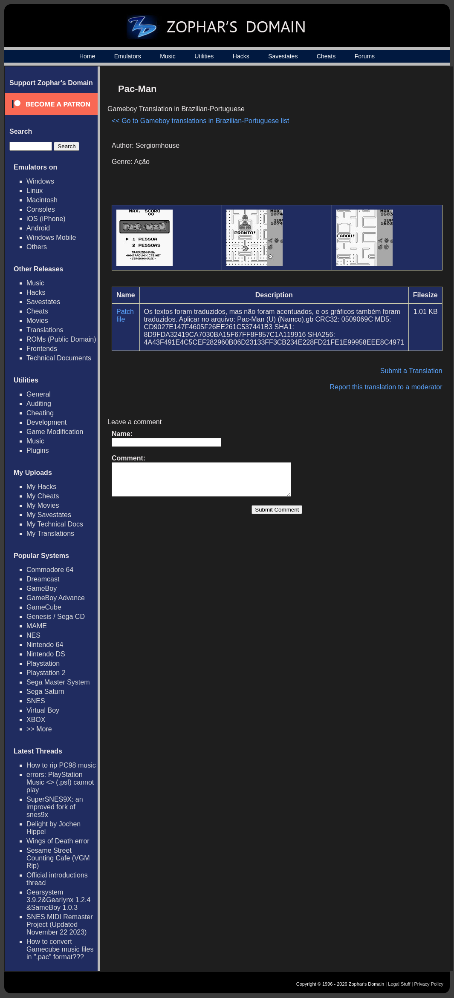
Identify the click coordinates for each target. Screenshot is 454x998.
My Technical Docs (54, 524)
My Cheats (42, 496)
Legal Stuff (399, 983)
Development (46, 422)
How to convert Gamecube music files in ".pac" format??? (59, 949)
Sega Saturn (45, 691)
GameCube (43, 607)
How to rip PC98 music (61, 765)
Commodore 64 (49, 569)
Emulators (127, 56)
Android (38, 228)
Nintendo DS (45, 654)
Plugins (37, 450)
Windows (40, 181)
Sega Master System (58, 682)
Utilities (204, 56)
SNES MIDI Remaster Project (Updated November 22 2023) (59, 924)
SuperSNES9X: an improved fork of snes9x (54, 807)
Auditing (38, 403)
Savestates (283, 56)
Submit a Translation (411, 370)
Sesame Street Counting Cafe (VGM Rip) (58, 858)
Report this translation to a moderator (386, 387)
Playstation (43, 663)
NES (33, 635)
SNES (35, 701)
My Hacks (41, 486)
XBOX (35, 719)
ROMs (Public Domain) (61, 339)
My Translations (50, 533)
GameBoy (41, 588)
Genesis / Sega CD (55, 616)
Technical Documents (58, 358)
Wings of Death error (58, 841)
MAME (36, 626)
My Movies (42, 505)
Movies (37, 320)
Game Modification (54, 431)
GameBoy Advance (55, 597)
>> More (39, 729)
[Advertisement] (370, 139)
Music (168, 56)
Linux (34, 190)
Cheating (40, 413)
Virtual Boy (42, 710)
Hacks (241, 56)
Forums (365, 56)
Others (36, 246)
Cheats (326, 56)
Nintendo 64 (44, 644)
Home (87, 56)
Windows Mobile (51, 237)
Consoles (40, 209)
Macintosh (42, 200)
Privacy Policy (428, 983)
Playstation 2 (46, 672)
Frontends (41, 348)
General (38, 394)
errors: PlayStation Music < (60, 782)
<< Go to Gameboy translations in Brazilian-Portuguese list (200, 120)
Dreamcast (42, 579)
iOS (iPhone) (46, 218)
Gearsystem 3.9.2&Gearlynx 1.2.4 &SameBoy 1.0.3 (58, 900)
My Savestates (48, 514)
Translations (45, 330)
